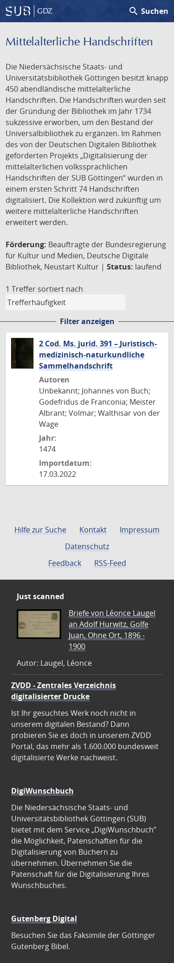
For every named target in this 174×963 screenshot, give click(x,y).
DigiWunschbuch (42, 791)
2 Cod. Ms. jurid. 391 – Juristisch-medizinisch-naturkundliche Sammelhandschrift (98, 354)
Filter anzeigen (87, 321)
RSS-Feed (110, 563)
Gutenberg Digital (44, 918)
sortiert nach (60, 289)
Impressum (140, 530)
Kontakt (93, 530)
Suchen (148, 11)
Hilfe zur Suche (40, 530)
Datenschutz (87, 546)
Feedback (64, 563)
